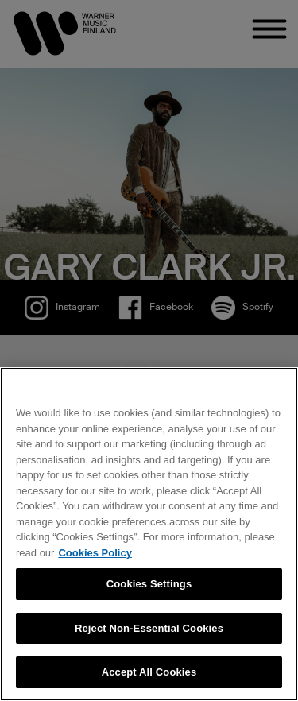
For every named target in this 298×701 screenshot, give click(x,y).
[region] (149, 534)
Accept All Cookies (149, 672)
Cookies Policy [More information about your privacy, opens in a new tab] (94, 553)
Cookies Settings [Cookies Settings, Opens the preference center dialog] (149, 584)
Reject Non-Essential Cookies (149, 628)
